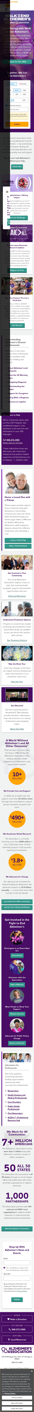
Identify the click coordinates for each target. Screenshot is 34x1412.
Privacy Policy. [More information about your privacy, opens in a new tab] (10, 1393)
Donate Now (17, 721)
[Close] (32, 1371)
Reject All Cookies (17, 1403)
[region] (17, 1390)
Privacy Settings (17, 1397)
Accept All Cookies (17, 1408)
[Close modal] (31, 684)
